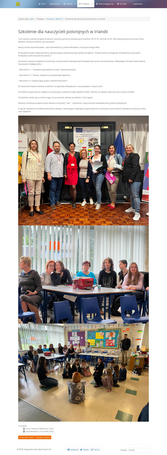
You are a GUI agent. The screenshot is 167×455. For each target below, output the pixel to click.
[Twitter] (84, 449)
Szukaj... (124, 450)
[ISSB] (21, 4)
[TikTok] (95, 449)
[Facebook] (73, 449)
